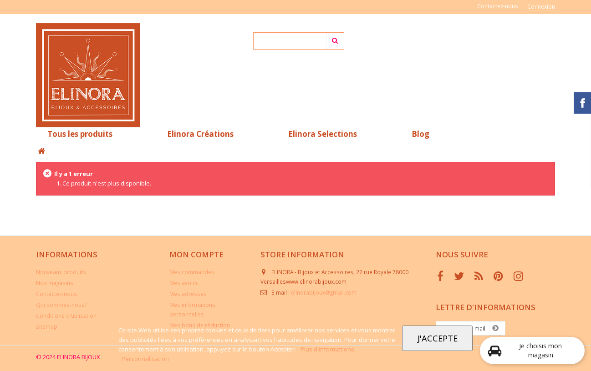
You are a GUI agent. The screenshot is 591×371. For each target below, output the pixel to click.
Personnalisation (145, 359)
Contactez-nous (497, 6)
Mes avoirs (183, 282)
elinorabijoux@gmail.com (324, 292)
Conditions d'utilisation (66, 315)
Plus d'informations (327, 349)
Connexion (541, 6)
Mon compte (196, 254)
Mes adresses (188, 293)
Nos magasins (54, 282)
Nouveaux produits (61, 272)
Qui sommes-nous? (61, 304)
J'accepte (438, 338)
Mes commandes (191, 272)
